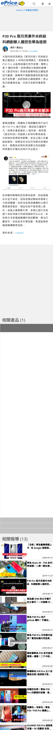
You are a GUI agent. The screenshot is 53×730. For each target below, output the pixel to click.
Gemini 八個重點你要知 (27, 10)
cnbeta (19, 232)
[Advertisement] (26, 21)
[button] (34, 4)
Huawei (34, 51)
